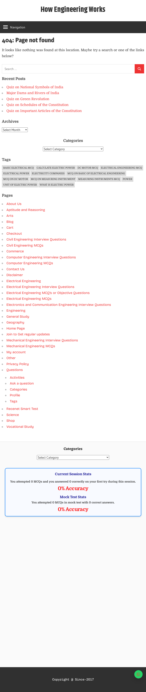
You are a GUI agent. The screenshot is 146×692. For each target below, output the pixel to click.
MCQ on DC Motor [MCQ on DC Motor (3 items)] (15, 179)
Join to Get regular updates (28, 334)
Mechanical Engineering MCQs (30, 346)
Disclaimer (14, 275)
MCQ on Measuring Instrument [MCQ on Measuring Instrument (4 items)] (53, 179)
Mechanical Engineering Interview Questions (42, 340)
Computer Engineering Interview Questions (41, 257)
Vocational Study (20, 427)
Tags (13, 401)
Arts (9, 216)
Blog (10, 222)
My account (16, 352)
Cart (9, 227)
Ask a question (22, 383)
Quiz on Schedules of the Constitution (37, 105)
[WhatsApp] (138, 674)
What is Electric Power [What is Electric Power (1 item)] (57, 184)
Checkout (14, 233)
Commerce (15, 251)
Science (12, 415)
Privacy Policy (17, 364)
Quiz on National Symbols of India (34, 87)
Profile (15, 395)
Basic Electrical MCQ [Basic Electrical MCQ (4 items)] (18, 167)
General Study (17, 316)
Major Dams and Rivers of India (32, 93)
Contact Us (15, 269)
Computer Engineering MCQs (29, 263)
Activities (17, 377)
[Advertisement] (73, 550)
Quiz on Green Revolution (27, 99)
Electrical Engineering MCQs (29, 299)
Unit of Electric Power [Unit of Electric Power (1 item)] (20, 184)
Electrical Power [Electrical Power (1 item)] (16, 173)
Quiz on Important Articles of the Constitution (44, 111)
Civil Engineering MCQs (24, 245)
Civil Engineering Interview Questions (36, 239)
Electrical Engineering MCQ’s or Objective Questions (48, 293)
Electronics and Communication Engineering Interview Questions (58, 305)
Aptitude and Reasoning (25, 210)
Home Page (15, 328)
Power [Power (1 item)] (127, 179)
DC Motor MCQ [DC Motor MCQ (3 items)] (88, 167)
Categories (18, 389)
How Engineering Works (73, 9)
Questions (14, 370)
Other (10, 358)
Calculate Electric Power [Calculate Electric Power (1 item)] (56, 167)
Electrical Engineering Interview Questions (40, 287)
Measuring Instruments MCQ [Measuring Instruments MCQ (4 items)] (99, 179)
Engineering (15, 310)
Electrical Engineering (23, 281)
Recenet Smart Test (22, 409)
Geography (15, 322)
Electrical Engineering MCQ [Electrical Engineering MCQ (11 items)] (121, 167)
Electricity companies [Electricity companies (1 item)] (48, 173)
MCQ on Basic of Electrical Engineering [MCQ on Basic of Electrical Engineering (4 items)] (96, 173)
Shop (10, 421)
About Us (14, 204)
